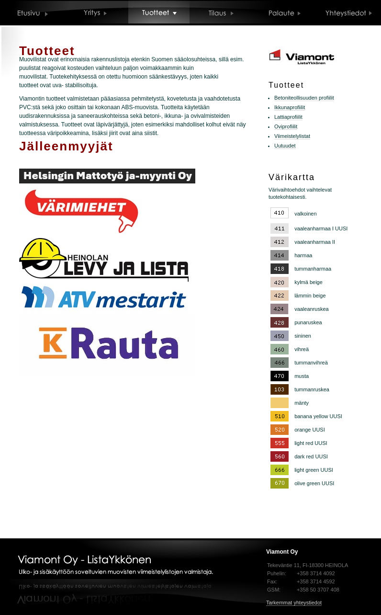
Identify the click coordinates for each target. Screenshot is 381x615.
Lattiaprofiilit (288, 117)
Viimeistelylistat (292, 136)
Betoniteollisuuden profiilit (304, 98)
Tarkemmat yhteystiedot (294, 602)
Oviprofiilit (285, 126)
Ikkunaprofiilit (289, 107)
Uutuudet (285, 145)
